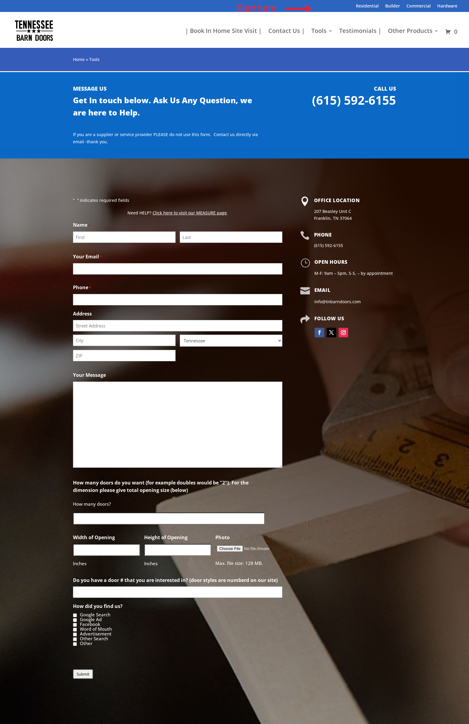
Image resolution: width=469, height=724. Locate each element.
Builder (392, 6)
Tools (319, 32)
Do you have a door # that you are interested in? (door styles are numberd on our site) (175, 580)
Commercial (418, 6)
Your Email (87, 257)
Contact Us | (286, 32)
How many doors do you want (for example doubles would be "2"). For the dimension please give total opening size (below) (161, 486)
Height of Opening (166, 537)
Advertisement (96, 634)
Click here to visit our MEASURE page (190, 213)
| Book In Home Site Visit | (223, 32)
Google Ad (91, 619)
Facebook (90, 624)
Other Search (94, 638)
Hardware (447, 6)
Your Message (89, 375)
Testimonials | (360, 32)
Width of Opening (94, 537)
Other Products (410, 32)
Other (86, 643)
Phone (82, 288)
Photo (222, 537)
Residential (367, 6)
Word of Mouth (96, 629)
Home (79, 59)
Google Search (95, 614)
